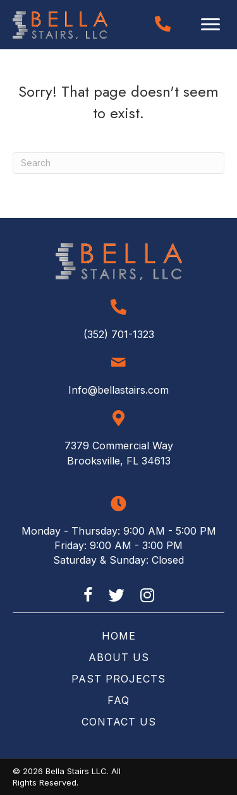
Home (119, 635)
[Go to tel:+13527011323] (163, 24)
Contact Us (119, 721)
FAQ (118, 700)
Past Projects (118, 678)
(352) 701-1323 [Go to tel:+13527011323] (118, 334)
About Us (118, 657)
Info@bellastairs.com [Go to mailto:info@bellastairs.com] (118, 390)
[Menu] (210, 24)
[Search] (118, 163)
